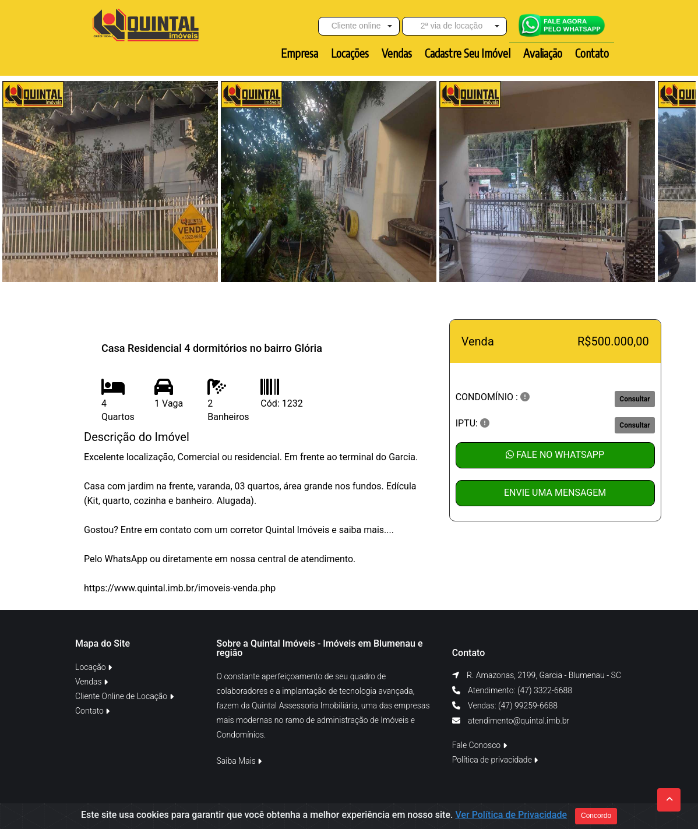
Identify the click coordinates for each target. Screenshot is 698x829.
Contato (92, 710)
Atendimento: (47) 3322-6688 (519, 690)
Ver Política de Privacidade (511, 815)
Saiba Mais (239, 760)
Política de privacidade (495, 759)
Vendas (91, 681)
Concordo (596, 816)
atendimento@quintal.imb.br (518, 720)
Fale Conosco (479, 745)
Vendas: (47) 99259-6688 (512, 705)
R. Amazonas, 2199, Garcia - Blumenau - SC (544, 675)
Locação (93, 667)
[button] (359, 26)
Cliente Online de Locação (124, 696)
